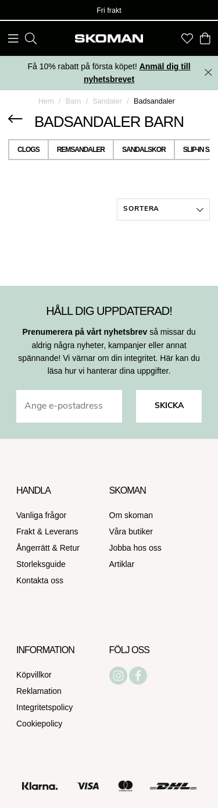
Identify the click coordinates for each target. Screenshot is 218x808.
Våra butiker (131, 531)
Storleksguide (41, 564)
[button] (163, 210)
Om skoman (131, 515)
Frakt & (30, 531)
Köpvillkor (34, 674)
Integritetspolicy (44, 707)
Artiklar (122, 564)
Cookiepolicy (39, 723)
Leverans (61, 531)
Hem (46, 101)
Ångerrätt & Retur (48, 547)
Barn (73, 101)
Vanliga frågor (41, 515)
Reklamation (39, 691)
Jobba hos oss (135, 547)
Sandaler (106, 101)
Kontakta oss (39, 580)
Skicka (169, 406)
